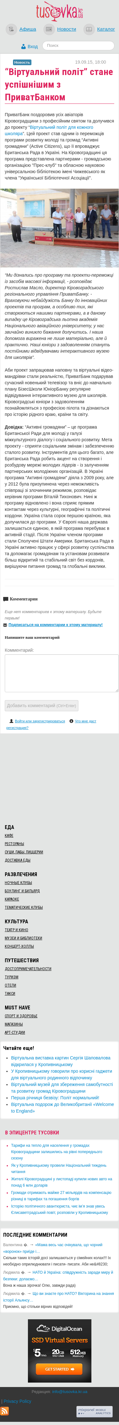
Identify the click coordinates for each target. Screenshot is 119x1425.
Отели (10, 985)
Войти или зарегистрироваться (40, 721)
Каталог (106, 29)
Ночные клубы (18, 883)
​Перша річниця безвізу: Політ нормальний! (55, 1097)
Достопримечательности (28, 969)
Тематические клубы (24, 907)
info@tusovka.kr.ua (69, 1391)
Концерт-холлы (19, 946)
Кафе (9, 835)
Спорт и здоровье (21, 1016)
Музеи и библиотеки (23, 938)
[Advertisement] (59, 777)
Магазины (14, 1024)
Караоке (12, 899)
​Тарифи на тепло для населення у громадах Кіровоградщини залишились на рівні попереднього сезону (56, 1151)
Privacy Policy (17, 1401)
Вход (33, 46)
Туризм (11, 977)
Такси (10, 993)
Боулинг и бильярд (22, 891)
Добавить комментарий (41, 705)
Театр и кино (16, 930)
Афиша (27, 29)
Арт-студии (15, 1032)
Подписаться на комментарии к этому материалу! (56, 625)
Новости (66, 29)
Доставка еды (17, 860)
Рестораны (14, 844)
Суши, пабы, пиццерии (24, 852)
